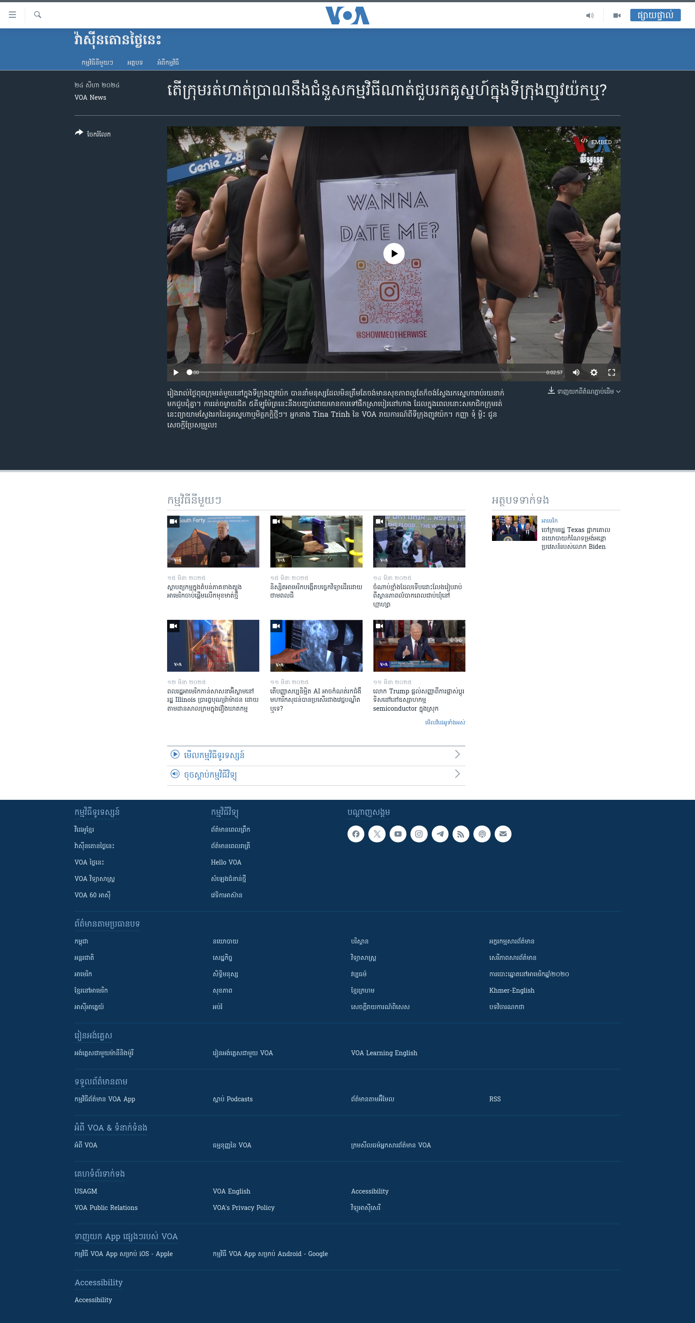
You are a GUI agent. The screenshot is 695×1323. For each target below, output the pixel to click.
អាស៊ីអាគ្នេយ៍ (89, 1007)
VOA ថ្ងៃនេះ (89, 863)
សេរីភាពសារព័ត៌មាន (513, 958)
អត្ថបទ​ (135, 63)
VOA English (231, 1192)
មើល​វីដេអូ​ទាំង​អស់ (445, 723)
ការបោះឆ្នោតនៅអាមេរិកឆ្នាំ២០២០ (529, 974)
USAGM (85, 1192)
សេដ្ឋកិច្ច (222, 958)
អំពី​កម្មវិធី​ (168, 63)
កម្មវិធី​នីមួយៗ (97, 63)
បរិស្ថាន (360, 942)
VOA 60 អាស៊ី (92, 895)
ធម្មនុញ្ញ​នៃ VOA (232, 1146)
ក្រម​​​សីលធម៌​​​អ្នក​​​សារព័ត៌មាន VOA (391, 1146)
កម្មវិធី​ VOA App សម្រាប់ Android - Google (270, 1254)
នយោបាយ (225, 942)
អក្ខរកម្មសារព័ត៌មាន (512, 942)
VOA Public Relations (106, 1208)
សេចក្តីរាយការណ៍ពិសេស (380, 1007)
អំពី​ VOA (86, 1146)
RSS (495, 1099)
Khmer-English (512, 991)
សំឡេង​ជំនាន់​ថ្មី (228, 879)
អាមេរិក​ (550, 521)
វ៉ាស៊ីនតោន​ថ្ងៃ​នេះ (94, 846)
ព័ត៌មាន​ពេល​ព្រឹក (230, 830)
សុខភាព (222, 991)
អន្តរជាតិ (84, 958)
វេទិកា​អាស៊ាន (226, 895)
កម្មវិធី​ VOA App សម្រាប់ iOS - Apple (123, 1254)
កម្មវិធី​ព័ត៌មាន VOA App (104, 1099)
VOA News (90, 98)
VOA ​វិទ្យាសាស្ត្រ (94, 879)
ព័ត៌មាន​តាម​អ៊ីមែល (372, 1099)
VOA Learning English (384, 1053)
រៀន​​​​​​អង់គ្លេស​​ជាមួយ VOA (243, 1053)
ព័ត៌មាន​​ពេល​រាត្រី (230, 846)
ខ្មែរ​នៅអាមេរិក (91, 991)
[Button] (93, 135)
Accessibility (370, 1192)
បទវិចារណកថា (506, 1007)
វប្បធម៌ (359, 974)
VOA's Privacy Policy (244, 1208)
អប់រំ (218, 1007)
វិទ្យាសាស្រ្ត (363, 958)
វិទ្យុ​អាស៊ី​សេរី (365, 1208)
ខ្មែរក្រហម (363, 991)
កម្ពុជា (81, 942)
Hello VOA (226, 863)
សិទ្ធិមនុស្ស (225, 974)
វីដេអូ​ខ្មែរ (84, 830)
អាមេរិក (83, 974)
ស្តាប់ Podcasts (233, 1099)
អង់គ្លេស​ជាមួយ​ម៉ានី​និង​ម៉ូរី (103, 1053)
